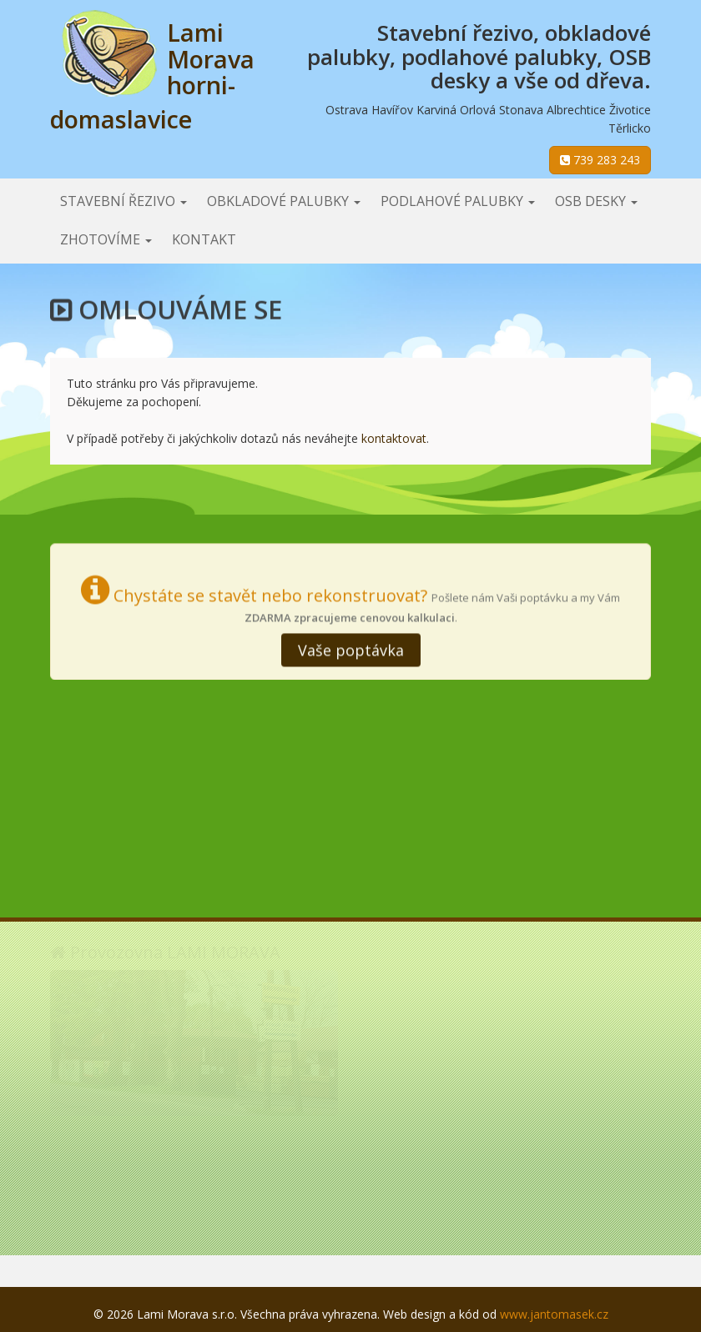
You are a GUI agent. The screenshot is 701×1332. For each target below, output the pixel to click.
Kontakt (204, 239)
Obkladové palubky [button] (284, 201)
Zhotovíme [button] (106, 239)
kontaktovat (393, 438)
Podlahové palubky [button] (458, 201)
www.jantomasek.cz (554, 1314)
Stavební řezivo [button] (123, 201)
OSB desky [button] (596, 201)
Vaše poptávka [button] (351, 648)
